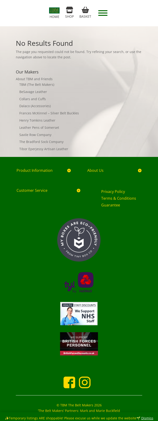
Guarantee (110, 205)
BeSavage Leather (33, 92)
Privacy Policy (113, 191)
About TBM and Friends (34, 79)
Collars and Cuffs (32, 99)
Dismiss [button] (147, 418)
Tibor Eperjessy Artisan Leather (43, 149)
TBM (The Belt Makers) (36, 84)
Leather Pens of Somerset (39, 127)
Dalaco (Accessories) (35, 106)
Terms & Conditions (118, 198)
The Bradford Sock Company (41, 141)
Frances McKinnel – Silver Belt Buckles (49, 113)
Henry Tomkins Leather (37, 120)
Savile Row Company (35, 135)
